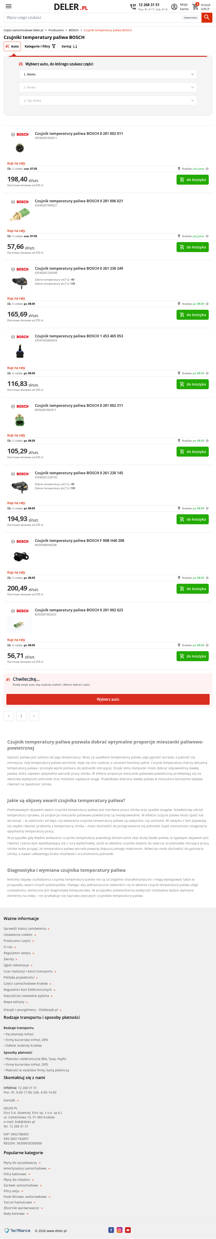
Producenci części (19, 941)
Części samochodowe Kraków (27, 983)
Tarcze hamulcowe (20, 1202)
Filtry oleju (13, 1191)
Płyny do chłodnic (19, 1180)
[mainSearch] (93, 18)
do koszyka (192, 179)
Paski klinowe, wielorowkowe (27, 1197)
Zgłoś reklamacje (18, 965)
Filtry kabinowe (17, 1174)
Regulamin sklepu (19, 953)
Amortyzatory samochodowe (27, 1168)
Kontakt (11, 1100)
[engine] (108, 100)
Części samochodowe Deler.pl (23, 30)
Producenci (56, 30)
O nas (10, 947)
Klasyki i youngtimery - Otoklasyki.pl (32, 1010)
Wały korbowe (16, 1214)
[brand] (108, 74)
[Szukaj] (206, 18)
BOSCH (74, 30)
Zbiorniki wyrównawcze (23, 1208)
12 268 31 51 (27, 1088)
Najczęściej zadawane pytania (28, 996)
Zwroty (10, 959)
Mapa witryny (16, 1002)
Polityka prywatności (21, 977)
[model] (108, 87)
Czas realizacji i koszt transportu (30, 971)
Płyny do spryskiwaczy (22, 1163)
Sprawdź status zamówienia (26, 929)
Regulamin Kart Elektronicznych (29, 989)
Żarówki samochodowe (23, 1185)
